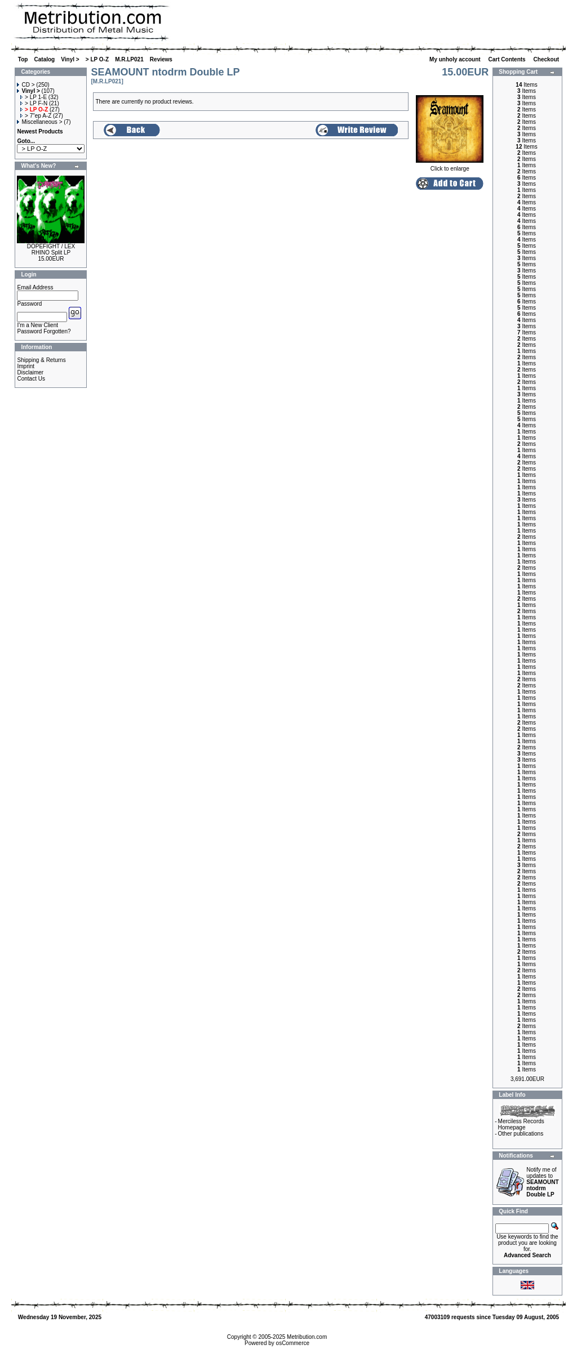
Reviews (161, 59)
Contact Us (31, 379)
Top (23, 59)
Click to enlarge (449, 166)
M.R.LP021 (129, 59)
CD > (25, 85)
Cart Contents (508, 59)
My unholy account (455, 59)
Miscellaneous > (39, 122)
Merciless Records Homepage (521, 1124)
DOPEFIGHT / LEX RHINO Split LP (51, 249)
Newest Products (40, 131)
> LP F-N (33, 103)
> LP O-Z (97, 59)
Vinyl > (70, 59)
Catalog (44, 59)
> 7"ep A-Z (35, 116)
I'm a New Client (37, 325)
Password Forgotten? (43, 331)
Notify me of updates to (542, 1182)
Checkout (547, 59)
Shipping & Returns (41, 360)
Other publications (521, 1134)
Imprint (25, 366)
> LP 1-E (33, 97)
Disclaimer (30, 372)
